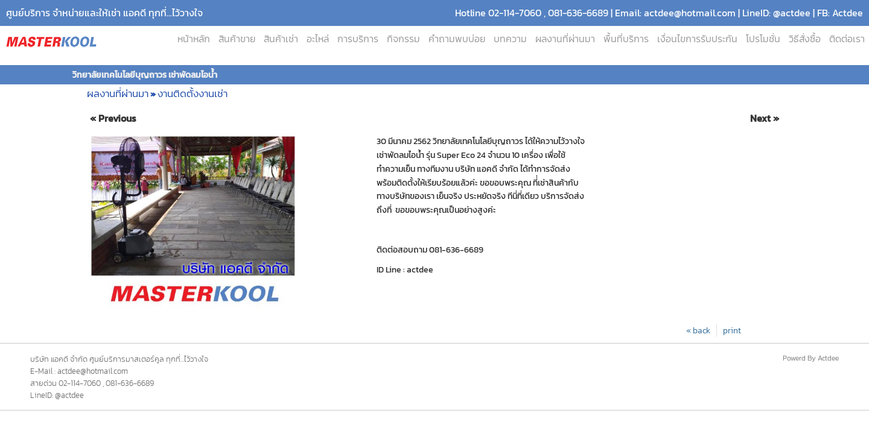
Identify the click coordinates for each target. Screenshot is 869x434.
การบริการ (357, 39)
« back (698, 330)
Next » (764, 118)
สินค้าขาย (236, 39)
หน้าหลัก (193, 39)
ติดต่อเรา (847, 39)
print (732, 330)
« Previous (113, 118)
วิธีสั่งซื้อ (805, 39)
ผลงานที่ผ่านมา (565, 39)
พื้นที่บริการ (626, 39)
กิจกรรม (403, 39)
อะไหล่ (318, 39)
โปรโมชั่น (763, 39)
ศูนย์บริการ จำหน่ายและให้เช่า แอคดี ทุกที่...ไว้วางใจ (104, 13)
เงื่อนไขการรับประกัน (697, 39)
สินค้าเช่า (281, 39)
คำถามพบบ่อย (456, 39)
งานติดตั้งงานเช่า (193, 93)
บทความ (510, 39)
